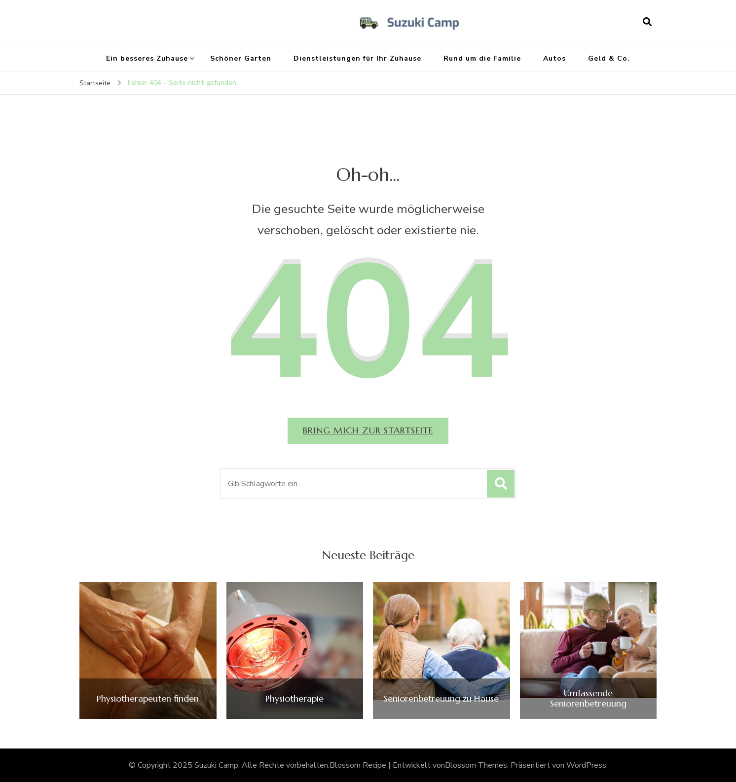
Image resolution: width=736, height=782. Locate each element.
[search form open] (647, 22)
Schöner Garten (240, 58)
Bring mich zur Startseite (368, 430)
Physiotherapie (294, 698)
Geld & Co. (609, 58)
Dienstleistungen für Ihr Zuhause (357, 58)
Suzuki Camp (216, 765)
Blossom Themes (476, 765)
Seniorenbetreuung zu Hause (441, 698)
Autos (554, 58)
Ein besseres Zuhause (147, 58)
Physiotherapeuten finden (148, 698)
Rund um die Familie (482, 58)
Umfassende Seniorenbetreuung (588, 698)
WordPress (586, 765)
